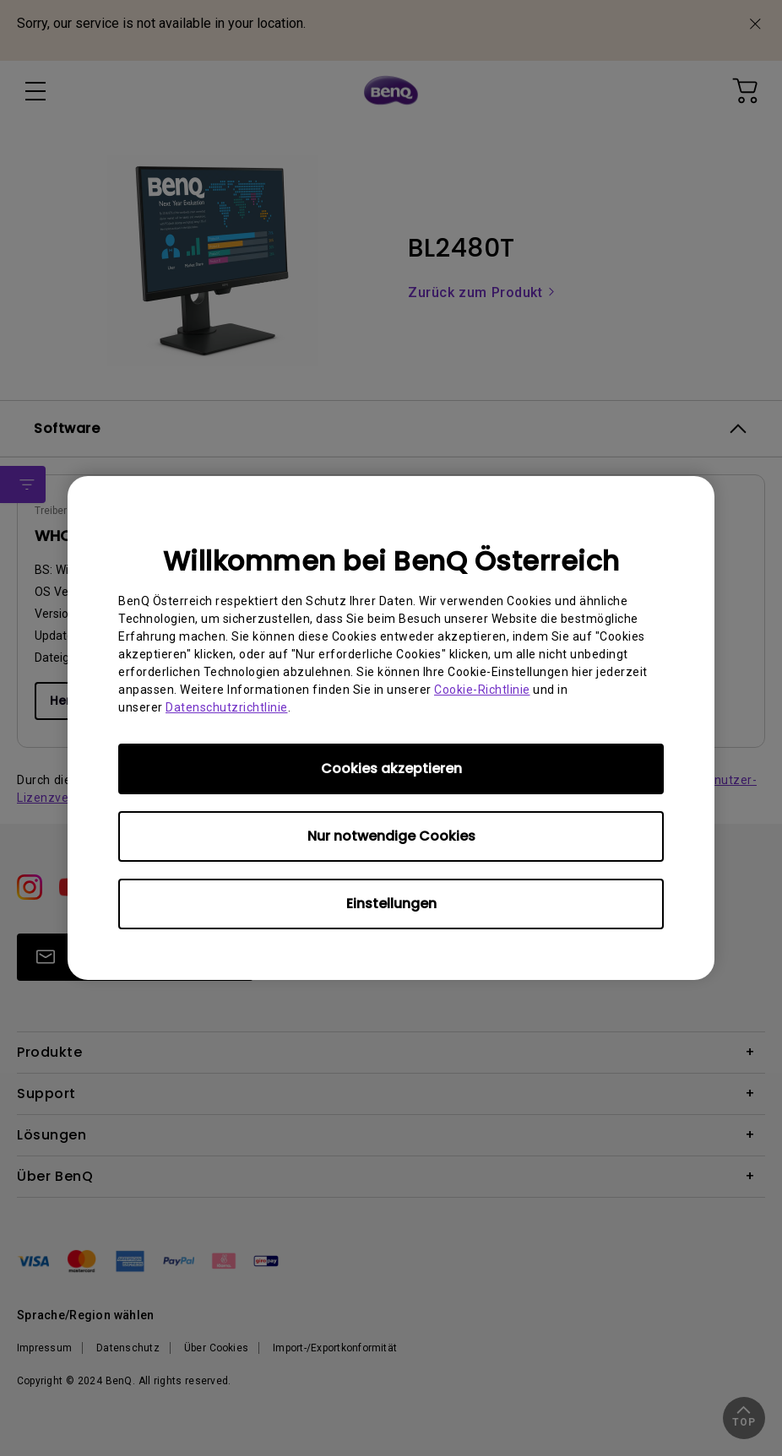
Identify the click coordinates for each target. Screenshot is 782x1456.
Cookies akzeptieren (391, 768)
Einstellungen (391, 903)
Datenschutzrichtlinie (227, 707)
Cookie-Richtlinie (482, 689)
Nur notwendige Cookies (391, 836)
